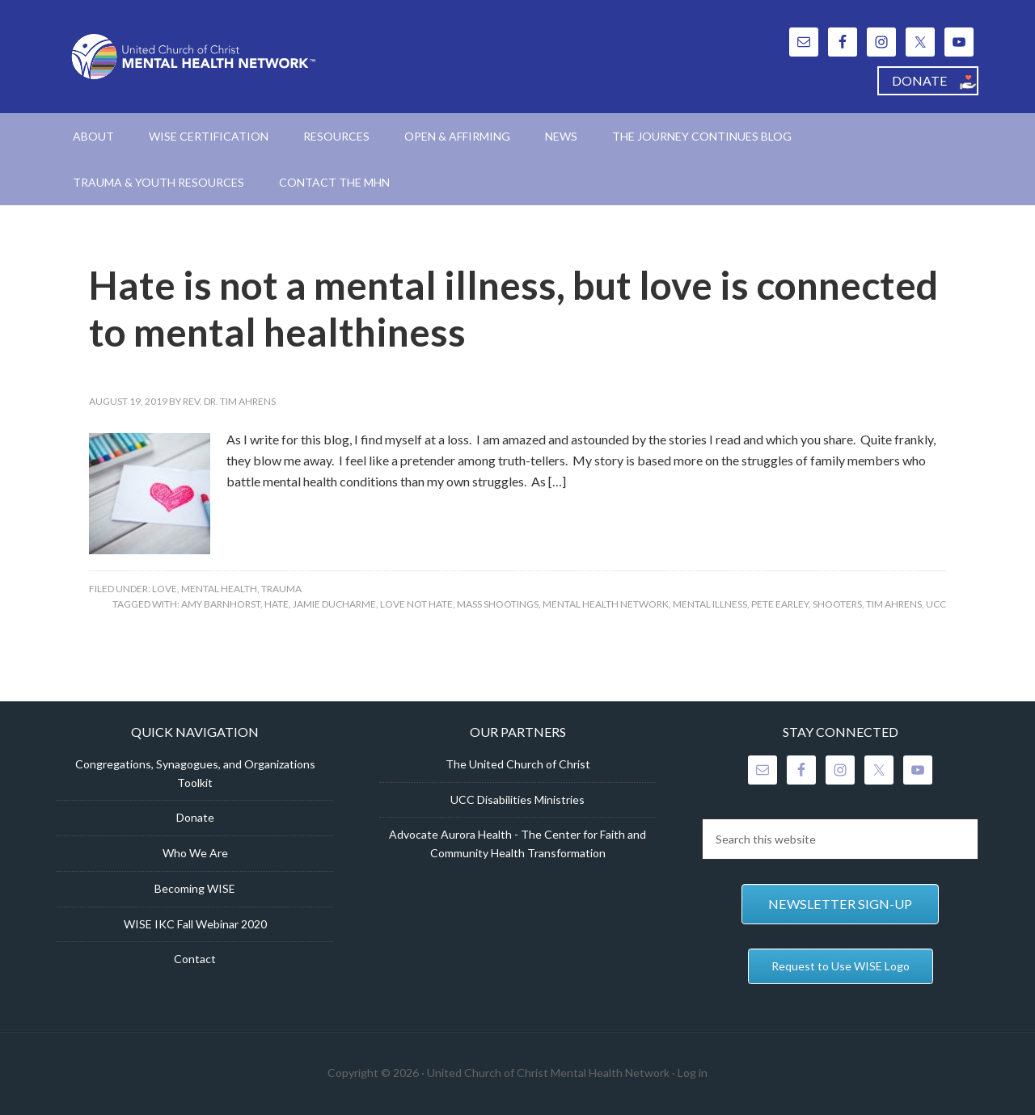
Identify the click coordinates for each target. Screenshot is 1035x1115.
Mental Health (219, 589)
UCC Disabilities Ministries (517, 799)
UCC (936, 604)
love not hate (416, 604)
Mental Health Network (606, 604)
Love (164, 589)
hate (276, 604)
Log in (693, 1072)
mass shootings (498, 604)
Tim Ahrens (894, 604)
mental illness (710, 604)
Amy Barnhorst (220, 604)
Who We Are (195, 853)
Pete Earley (780, 604)
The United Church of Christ (518, 764)
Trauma (281, 589)
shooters (837, 604)
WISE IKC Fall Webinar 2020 (195, 924)
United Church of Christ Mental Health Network (194, 56)
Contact (195, 959)
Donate (195, 817)
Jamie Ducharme (334, 604)
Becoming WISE (194, 888)
